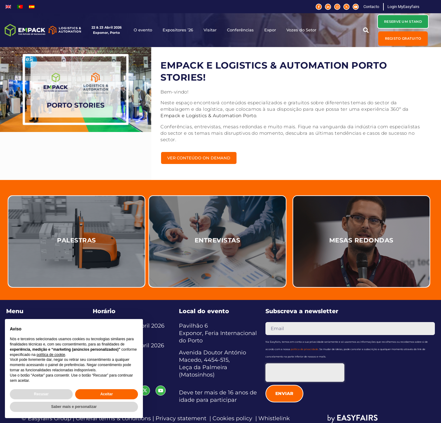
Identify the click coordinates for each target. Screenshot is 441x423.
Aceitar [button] (106, 394)
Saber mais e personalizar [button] (74, 407)
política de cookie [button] (51, 355)
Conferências (242, 30)
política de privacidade (304, 349)
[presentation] (304, 372)
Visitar (212, 30)
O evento (144, 30)
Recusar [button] (41, 394)
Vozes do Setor (302, 30)
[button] (366, 30)
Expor (271, 30)
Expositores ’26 (179, 30)
